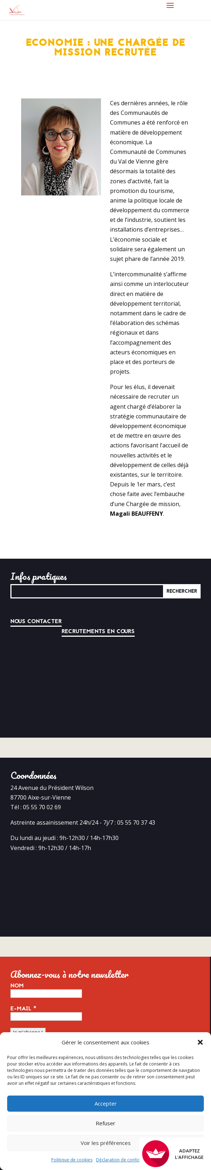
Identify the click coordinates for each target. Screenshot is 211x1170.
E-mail (23, 1008)
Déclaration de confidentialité (126, 1160)
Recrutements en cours (98, 631)
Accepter (106, 1103)
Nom (17, 985)
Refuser (105, 1123)
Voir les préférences (106, 1142)
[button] (200, 1042)
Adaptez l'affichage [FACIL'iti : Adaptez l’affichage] (172, 1153)
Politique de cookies (71, 1160)
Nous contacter (36, 621)
